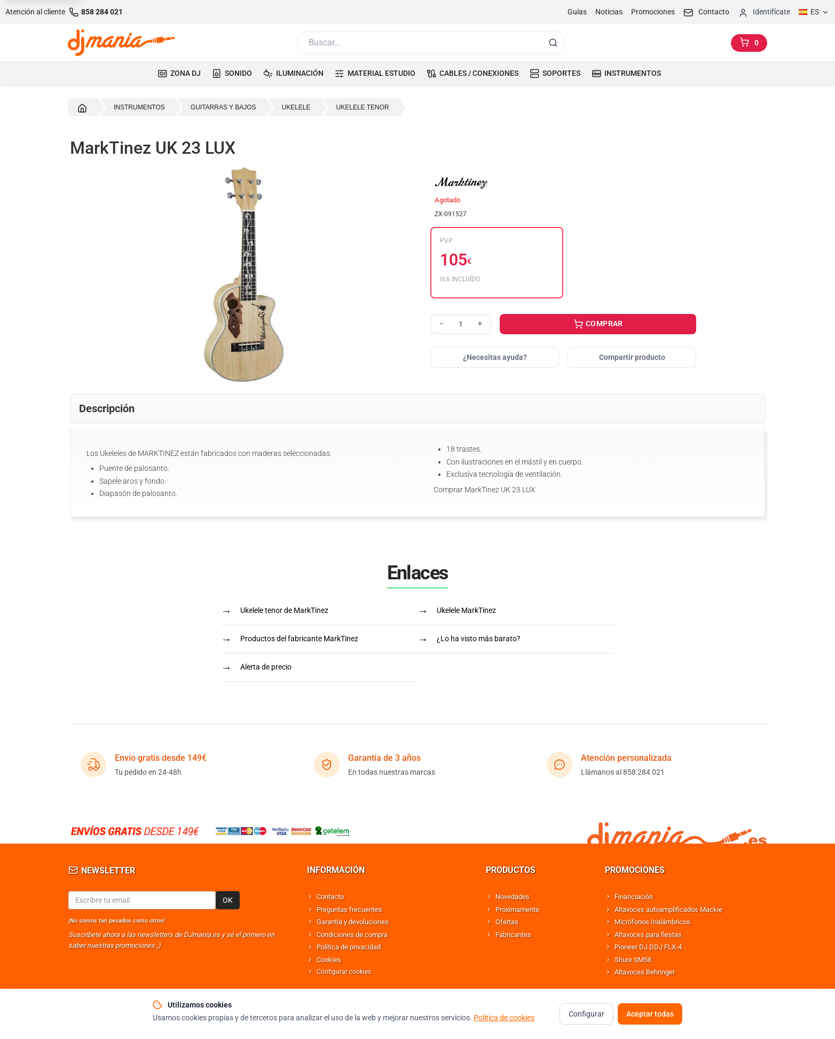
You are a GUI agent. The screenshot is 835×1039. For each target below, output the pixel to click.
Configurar (586, 1015)
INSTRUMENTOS (626, 73)
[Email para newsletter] (142, 900)
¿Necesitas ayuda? (495, 357)
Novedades (512, 897)
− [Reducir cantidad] (441, 323)
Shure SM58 (633, 960)
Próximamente (517, 910)
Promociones (653, 11)
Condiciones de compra (352, 935)
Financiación (634, 897)
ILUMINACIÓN (293, 73)
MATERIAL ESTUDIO (375, 73)
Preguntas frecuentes (349, 910)
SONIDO (232, 73)
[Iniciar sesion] (764, 12)
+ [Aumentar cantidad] (480, 323)
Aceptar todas (650, 1015)
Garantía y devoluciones (353, 922)
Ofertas (506, 922)
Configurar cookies (344, 971)
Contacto (330, 897)
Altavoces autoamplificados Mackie (668, 910)
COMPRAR (598, 324)
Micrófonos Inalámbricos (652, 922)
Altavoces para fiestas (648, 935)
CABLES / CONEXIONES (472, 73)
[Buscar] (419, 42)
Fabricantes (513, 935)
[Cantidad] (460, 324)
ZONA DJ (179, 73)
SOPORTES (555, 73)
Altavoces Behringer (645, 972)
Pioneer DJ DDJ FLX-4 (648, 947)
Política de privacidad (349, 947)
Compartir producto (632, 357)
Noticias (609, 11)
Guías (577, 11)
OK (228, 900)
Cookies (329, 960)
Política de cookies (504, 1019)
